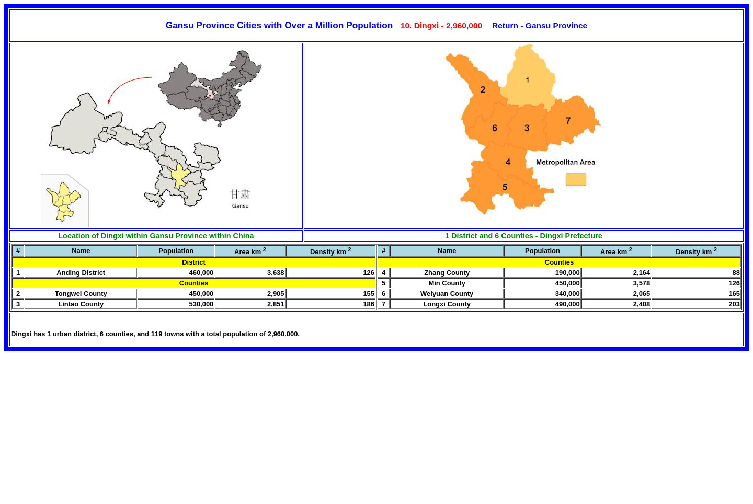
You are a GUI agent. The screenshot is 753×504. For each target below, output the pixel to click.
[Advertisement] (82, 432)
